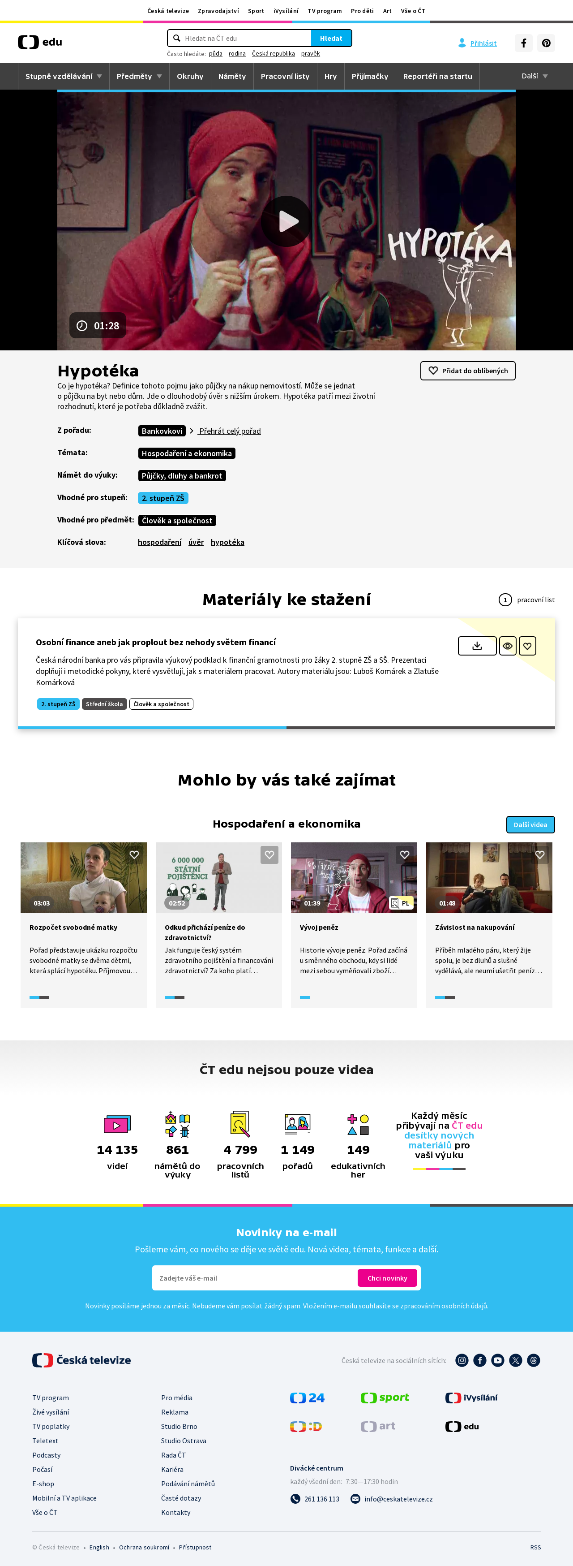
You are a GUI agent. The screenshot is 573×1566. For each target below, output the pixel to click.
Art (387, 11)
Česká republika (273, 53)
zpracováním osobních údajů (443, 1305)
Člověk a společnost (177, 520)
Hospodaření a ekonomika (187, 453)
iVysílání (286, 11)
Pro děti (362, 11)
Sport (256, 11)
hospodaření (159, 542)
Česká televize (168, 11)
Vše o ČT (413, 11)
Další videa (530, 824)
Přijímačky (370, 76)
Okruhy (190, 76)
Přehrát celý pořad (229, 431)
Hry (331, 76)
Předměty (134, 76)
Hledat (331, 38)
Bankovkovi (162, 431)
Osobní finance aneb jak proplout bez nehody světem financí (156, 641)
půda (215, 53)
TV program (325, 11)
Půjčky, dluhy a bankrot (182, 475)
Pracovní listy (285, 76)
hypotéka (227, 542)
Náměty (232, 76)
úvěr (196, 542)
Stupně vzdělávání (59, 76)
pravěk (310, 53)
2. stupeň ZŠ (163, 498)
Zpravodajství (218, 11)
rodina (237, 53)
